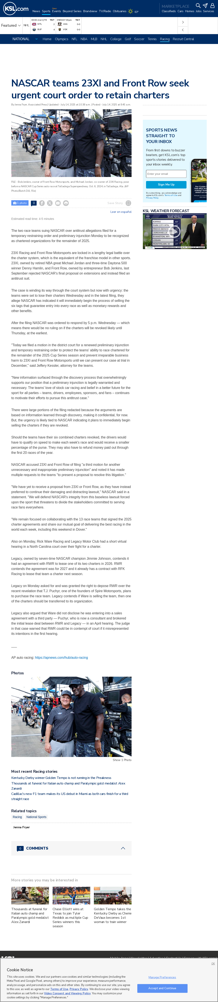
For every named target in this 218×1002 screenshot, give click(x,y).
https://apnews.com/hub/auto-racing (61, 657)
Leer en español (121, 211)
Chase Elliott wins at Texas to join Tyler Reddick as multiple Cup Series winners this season (70, 918)
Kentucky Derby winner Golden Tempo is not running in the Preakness (61, 778)
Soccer (139, 39)
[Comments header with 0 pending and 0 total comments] (71, 848)
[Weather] (134, 13)
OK (213, 963)
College (115, 39)
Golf (128, 39)
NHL (104, 39)
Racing (164, 39)
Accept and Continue (162, 988)
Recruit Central (183, 39)
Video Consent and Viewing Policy (67, 993)
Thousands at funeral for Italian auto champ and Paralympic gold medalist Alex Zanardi (30, 915)
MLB (94, 39)
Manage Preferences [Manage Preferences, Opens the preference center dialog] (162, 977)
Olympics (61, 39)
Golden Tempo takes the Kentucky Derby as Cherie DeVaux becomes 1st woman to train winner (113, 915)
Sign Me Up (166, 185)
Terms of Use (170, 195)
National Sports (36, 817)
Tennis (152, 39)
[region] (109, 980)
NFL (74, 39)
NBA (84, 39)
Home (47, 39)
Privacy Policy (152, 197)
